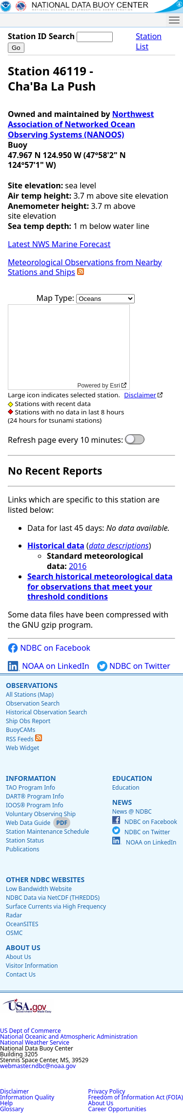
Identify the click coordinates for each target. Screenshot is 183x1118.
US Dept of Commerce (30, 1031)
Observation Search (33, 703)
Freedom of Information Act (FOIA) (135, 1097)
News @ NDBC (132, 811)
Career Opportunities (117, 1109)
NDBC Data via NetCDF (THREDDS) (53, 897)
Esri (115, 385)
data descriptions (119, 545)
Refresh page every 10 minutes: (65, 440)
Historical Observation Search (46, 712)
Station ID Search (41, 36)
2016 (78, 566)
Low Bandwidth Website (39, 889)
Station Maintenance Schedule (47, 831)
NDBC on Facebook (49, 648)
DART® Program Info (35, 796)
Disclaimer (140, 394)
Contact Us (21, 974)
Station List (149, 41)
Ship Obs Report (28, 721)
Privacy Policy (106, 1091)
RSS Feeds (24, 739)
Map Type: (57, 298)
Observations (32, 685)
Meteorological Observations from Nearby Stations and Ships (85, 267)
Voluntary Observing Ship (41, 814)
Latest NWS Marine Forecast (59, 244)
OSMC (14, 933)
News (122, 802)
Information (31, 778)
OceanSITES (22, 924)
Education (132, 778)
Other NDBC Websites (45, 879)
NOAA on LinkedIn (48, 666)
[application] (68, 347)
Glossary (11, 1109)
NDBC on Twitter (133, 666)
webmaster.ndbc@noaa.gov (38, 1066)
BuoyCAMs (20, 730)
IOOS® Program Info (34, 805)
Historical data (55, 545)
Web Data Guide (28, 823)
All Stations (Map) (30, 694)
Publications (23, 849)
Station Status (25, 840)
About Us (23, 947)
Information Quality (27, 1097)
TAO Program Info (30, 787)
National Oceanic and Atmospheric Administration (69, 1036)
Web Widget (22, 748)
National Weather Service (34, 1042)
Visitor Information (32, 965)
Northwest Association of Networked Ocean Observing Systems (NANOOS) (81, 124)
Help (6, 1103)
